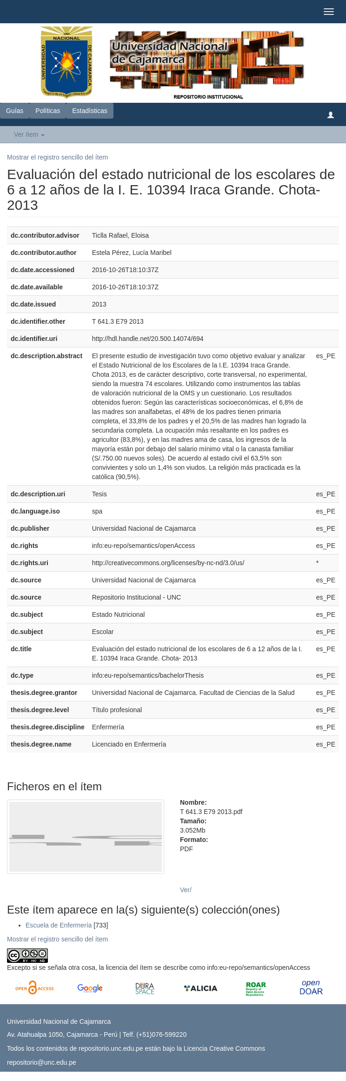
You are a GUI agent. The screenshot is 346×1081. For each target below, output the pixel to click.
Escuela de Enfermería (59, 925)
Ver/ (186, 890)
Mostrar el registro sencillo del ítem (57, 157)
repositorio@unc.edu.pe (41, 1062)
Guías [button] (14, 110)
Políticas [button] (47, 110)
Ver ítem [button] (29, 134)
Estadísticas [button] (89, 110)
